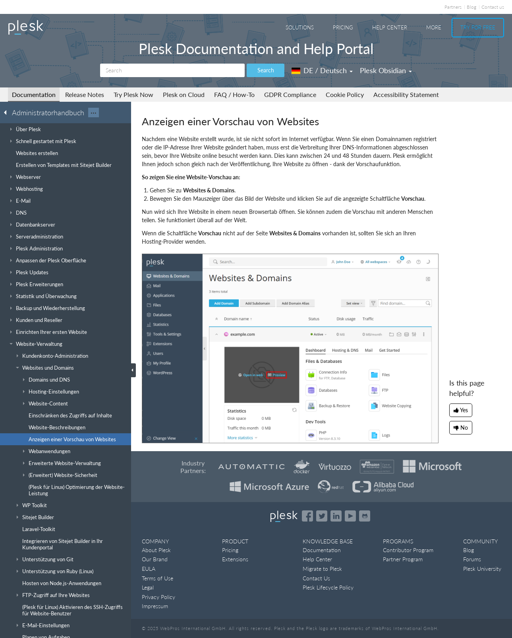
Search (265, 70)
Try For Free (477, 27)
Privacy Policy (158, 596)
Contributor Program (408, 550)
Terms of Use (157, 578)
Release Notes (84, 94)
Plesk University (482, 568)
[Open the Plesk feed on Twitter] (321, 516)
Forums (472, 559)
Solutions (300, 27)
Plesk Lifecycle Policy (328, 587)
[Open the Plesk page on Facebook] (307, 516)
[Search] (172, 70)
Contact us (492, 7)
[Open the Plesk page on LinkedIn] (336, 516)
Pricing (343, 27)
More (433, 27)
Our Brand (155, 559)
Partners (453, 7)
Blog (471, 7)
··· (94, 112)
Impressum (155, 606)
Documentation (34, 94)
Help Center (389, 27)
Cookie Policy (345, 94)
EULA (148, 568)
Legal (148, 587)
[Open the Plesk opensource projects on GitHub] (364, 516)
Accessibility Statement (406, 94)
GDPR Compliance (290, 94)
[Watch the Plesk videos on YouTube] (350, 516)
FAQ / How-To (234, 94)
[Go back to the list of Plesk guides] (7, 112)
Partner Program (403, 559)
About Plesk (156, 550)
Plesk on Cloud (184, 94)
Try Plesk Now (133, 94)
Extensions (235, 559)
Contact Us (316, 578)
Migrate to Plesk (322, 568)
